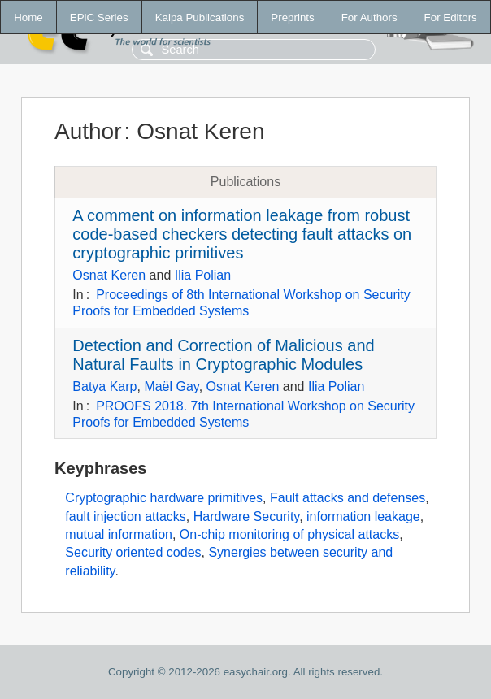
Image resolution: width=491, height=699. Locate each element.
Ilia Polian (203, 275)
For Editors (450, 17)
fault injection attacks (125, 516)
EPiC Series (99, 17)
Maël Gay (171, 386)
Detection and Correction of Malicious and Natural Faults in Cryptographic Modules (223, 354)
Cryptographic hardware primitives (164, 498)
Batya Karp (104, 386)
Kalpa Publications (200, 17)
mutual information (118, 534)
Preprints (292, 17)
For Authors (369, 17)
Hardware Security (246, 516)
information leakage (363, 516)
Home (28, 17)
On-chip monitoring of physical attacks (289, 534)
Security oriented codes (133, 552)
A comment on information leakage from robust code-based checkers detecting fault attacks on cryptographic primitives (241, 234)
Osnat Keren (109, 275)
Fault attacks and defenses (347, 498)
